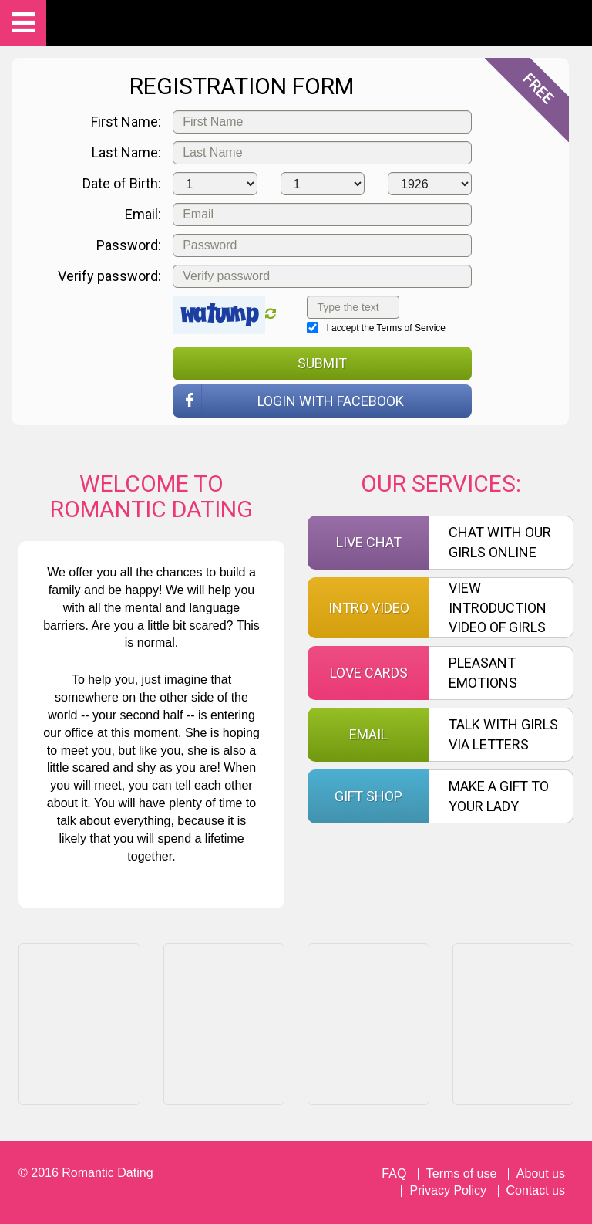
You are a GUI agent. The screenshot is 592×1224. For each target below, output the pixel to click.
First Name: (126, 121)
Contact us (535, 1190)
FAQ (394, 1173)
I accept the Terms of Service (376, 327)
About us (540, 1173)
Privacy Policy (447, 1190)
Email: (143, 214)
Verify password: (109, 276)
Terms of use (461, 1173)
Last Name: (126, 152)
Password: (128, 245)
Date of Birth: (121, 183)
